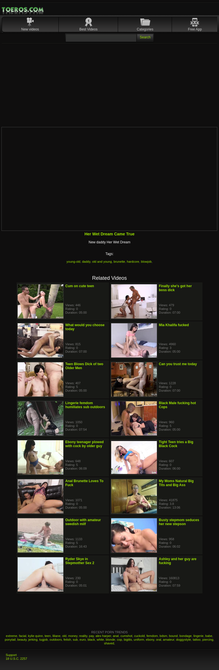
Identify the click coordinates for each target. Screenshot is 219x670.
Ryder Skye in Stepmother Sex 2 (79, 561)
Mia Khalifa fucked (174, 325)
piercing (208, 639)
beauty (22, 639)
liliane (56, 636)
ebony (150, 639)
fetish (67, 639)
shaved (109, 643)
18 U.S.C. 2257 (16, 658)
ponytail (10, 639)
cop (119, 639)
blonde (110, 639)
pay (91, 636)
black (91, 639)
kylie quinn (35, 636)
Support (11, 655)
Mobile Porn (23, 10)
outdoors (56, 639)
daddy (86, 261)
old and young (102, 261)
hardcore (133, 261)
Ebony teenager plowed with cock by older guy (84, 444)
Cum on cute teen (79, 286)
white (100, 639)
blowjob (146, 261)
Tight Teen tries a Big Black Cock (176, 444)
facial (22, 636)
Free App (195, 29)
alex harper (103, 636)
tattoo (197, 639)
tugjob (43, 639)
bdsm (163, 636)
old (64, 636)
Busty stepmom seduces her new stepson (179, 522)
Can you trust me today (178, 364)
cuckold (139, 636)
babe (208, 636)
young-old (73, 261)
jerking (32, 639)
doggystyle (183, 639)
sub (75, 639)
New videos (30, 29)
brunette (119, 261)
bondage (185, 636)
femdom (152, 636)
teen (47, 636)
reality (83, 636)
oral (158, 639)
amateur (168, 639)
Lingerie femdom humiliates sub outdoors (85, 405)
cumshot (127, 636)
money (72, 636)
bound (173, 636)
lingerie (198, 636)
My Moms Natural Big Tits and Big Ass (176, 483)
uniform (139, 639)
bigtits (128, 639)
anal (116, 636)
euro (83, 639)
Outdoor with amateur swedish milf (83, 522)
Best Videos (88, 29)
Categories (145, 29)
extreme (11, 636)
